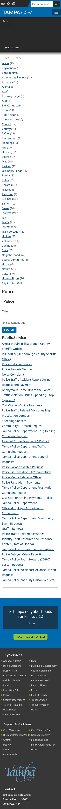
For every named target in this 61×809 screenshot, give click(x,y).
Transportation (11, 231)
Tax (4, 217)
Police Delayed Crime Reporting (23, 554)
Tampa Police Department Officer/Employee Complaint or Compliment (23, 508)
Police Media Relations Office (21, 477)
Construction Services (14, 675)
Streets (6, 227)
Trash (5, 189)
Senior (6, 203)
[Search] (56, 4)
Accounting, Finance (14, 77)
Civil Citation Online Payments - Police (27, 498)
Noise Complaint (13, 374)
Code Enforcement (41, 670)
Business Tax (10, 670)
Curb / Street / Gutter (42, 730)
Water (5, 63)
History (6, 264)
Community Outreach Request (22, 426)
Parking (6, 166)
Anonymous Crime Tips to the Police (26, 390)
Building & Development (44, 665)
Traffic (5, 222)
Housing (7, 152)
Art (4, 91)
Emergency (9, 73)
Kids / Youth (9, 115)
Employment (9, 138)
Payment (7, 68)
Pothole (7, 744)
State (5, 250)
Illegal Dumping (39, 739)
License (6, 157)
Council (6, 124)
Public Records (39, 695)
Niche (31, 623)
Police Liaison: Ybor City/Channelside (26, 472)
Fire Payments (38, 675)
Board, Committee (13, 259)
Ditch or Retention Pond (16, 734)
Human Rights (10, 278)
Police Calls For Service (17, 364)
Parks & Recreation (41, 680)
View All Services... (13, 714)
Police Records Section (17, 369)
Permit (6, 175)
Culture (6, 273)
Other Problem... (12, 754)
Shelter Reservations (14, 699)
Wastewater (9, 709)
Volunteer (8, 241)
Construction (10, 119)
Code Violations (11, 730)
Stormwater (9, 213)
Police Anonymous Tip (43, 744)
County (6, 129)
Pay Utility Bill (10, 690)
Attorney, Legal (11, 96)
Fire (4, 147)
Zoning (6, 245)
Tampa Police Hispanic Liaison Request (28, 549)
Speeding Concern (14, 421)
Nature (6, 269)
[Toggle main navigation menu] (56, 12)
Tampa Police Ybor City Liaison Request (28, 580)
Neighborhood (11, 255)
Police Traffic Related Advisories (23, 534)
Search (9, 329)
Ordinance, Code (12, 171)
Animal (6, 86)
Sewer (5, 208)
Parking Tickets (39, 685)
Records (7, 185)
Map (4, 161)
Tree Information (40, 704)
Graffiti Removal (13, 528)
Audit (5, 101)
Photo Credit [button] (12, 47)
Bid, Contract (10, 105)
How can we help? (40, 4)
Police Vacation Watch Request (22, 467)
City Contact (9, 283)
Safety (5, 133)
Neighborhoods (11, 680)
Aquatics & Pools (12, 660)
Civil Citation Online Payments (22, 405)
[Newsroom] (13, 3)
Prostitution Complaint (17, 415)
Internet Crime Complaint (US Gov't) (26, 441)
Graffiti (7, 739)
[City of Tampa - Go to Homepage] (17, 12)
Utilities (6, 236)
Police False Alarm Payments (21, 482)
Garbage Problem (40, 734)
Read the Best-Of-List (30, 637)
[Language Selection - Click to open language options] (3, 3)
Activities (7, 82)
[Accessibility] (8, 3)
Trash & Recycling (12, 704)
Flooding (7, 143)
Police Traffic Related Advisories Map (26, 410)
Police (5, 180)
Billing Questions (12, 665)
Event (5, 110)
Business (7, 199)
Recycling (7, 194)
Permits (35, 690)
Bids (33, 660)
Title (5, 311)
